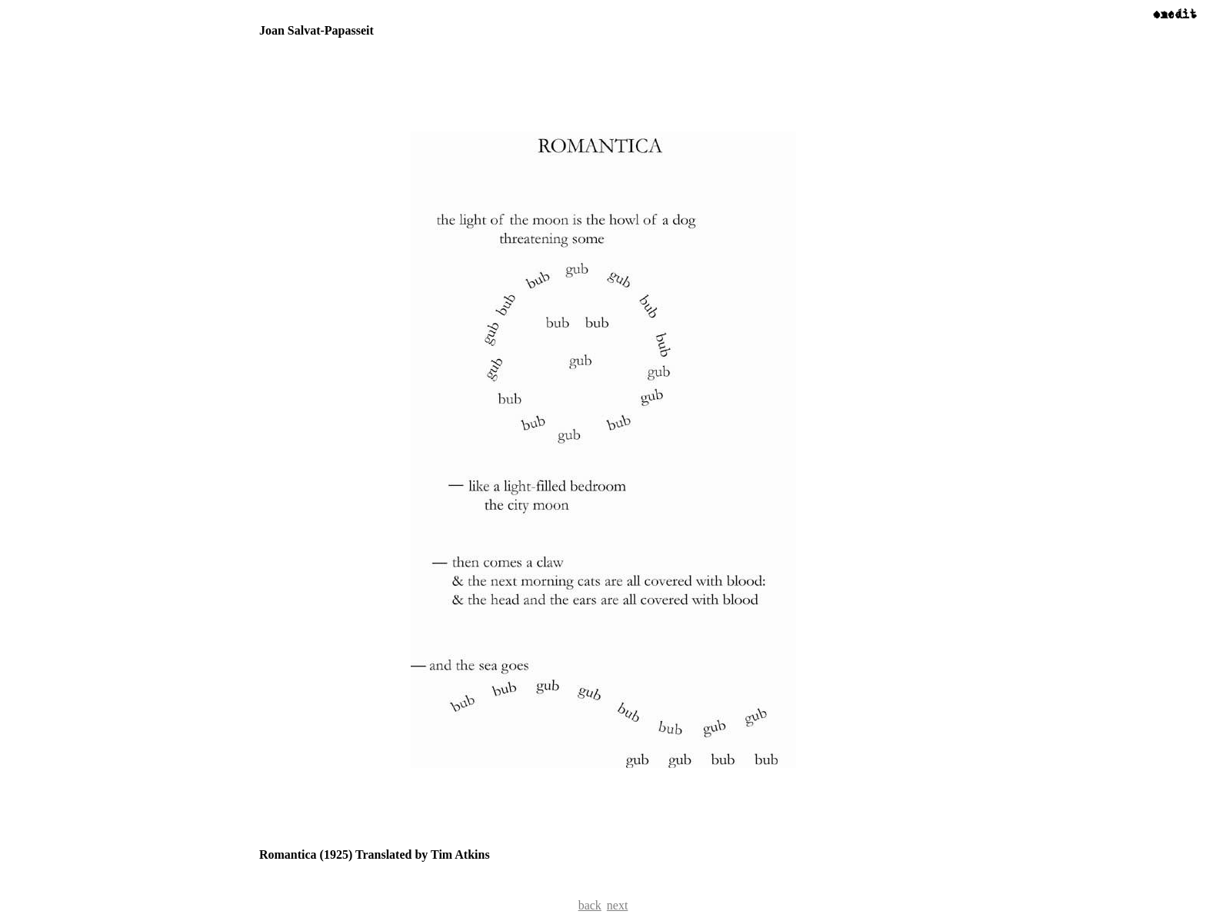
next (617, 905)
